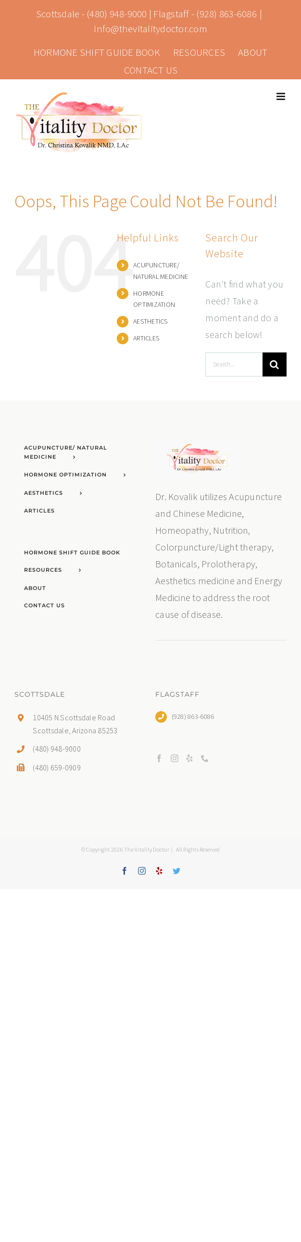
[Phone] (205, 758)
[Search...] (234, 364)
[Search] (275, 364)
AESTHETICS (150, 321)
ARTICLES (146, 338)
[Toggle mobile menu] (281, 96)
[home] (197, 447)
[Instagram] (174, 758)
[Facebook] (159, 758)
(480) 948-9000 (117, 13)
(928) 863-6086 (226, 13)
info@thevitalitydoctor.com (150, 28)
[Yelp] (189, 758)
